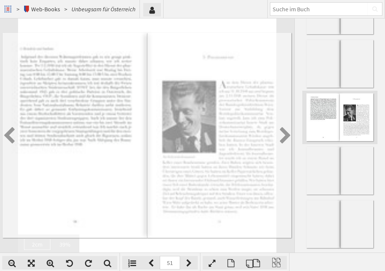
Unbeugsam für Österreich (103, 9)
